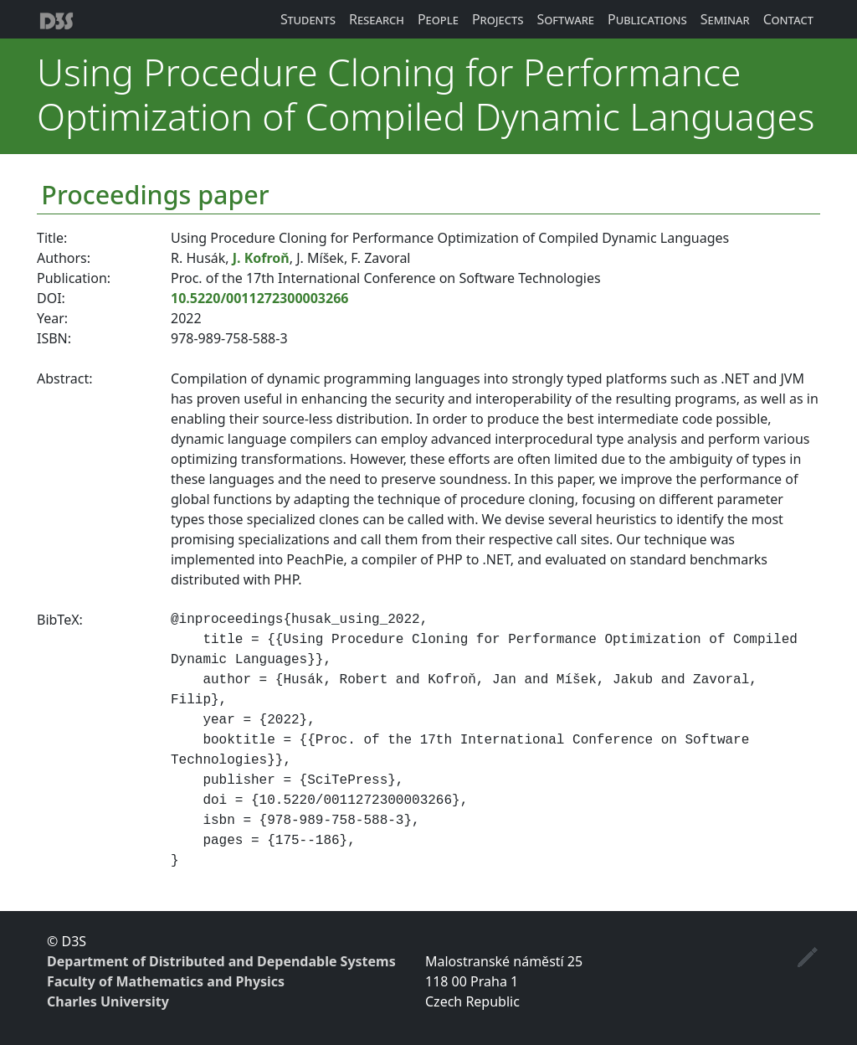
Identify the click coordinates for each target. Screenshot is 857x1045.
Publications (647, 19)
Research (376, 19)
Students (308, 19)
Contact (788, 19)
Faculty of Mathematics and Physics (166, 981)
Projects (498, 19)
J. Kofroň (261, 258)
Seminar (725, 19)
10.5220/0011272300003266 (259, 298)
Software (565, 19)
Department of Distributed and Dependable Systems (221, 961)
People (438, 19)
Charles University (108, 1001)
